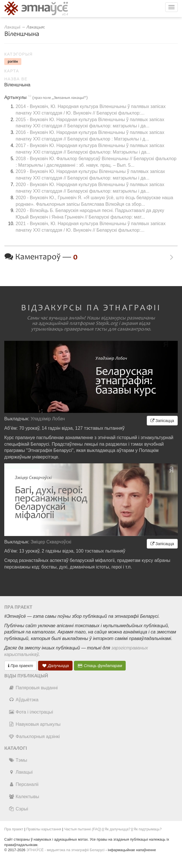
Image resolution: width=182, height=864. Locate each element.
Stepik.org (107, 323)
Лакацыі (12, 27)
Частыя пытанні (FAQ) (83, 829)
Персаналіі (23, 784)
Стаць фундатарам (100, 665)
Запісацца (162, 420)
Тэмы (18, 760)
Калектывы (24, 796)
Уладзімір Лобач (48, 418)
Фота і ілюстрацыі (31, 712)
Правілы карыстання (43, 829)
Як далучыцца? (117, 829)
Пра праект (20, 665)
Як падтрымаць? (147, 829)
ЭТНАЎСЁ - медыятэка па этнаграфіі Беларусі (65, 850)
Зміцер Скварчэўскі (51, 541)
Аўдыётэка (23, 699)
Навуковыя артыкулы (35, 724)
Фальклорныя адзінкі (34, 736)
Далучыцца (55, 665)
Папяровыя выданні (33, 687)
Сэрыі (18, 808)
